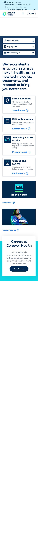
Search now (20, 100)
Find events (20, 163)
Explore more (21, 118)
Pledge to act (21, 142)
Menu (31, 4)
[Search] (23, 3)
